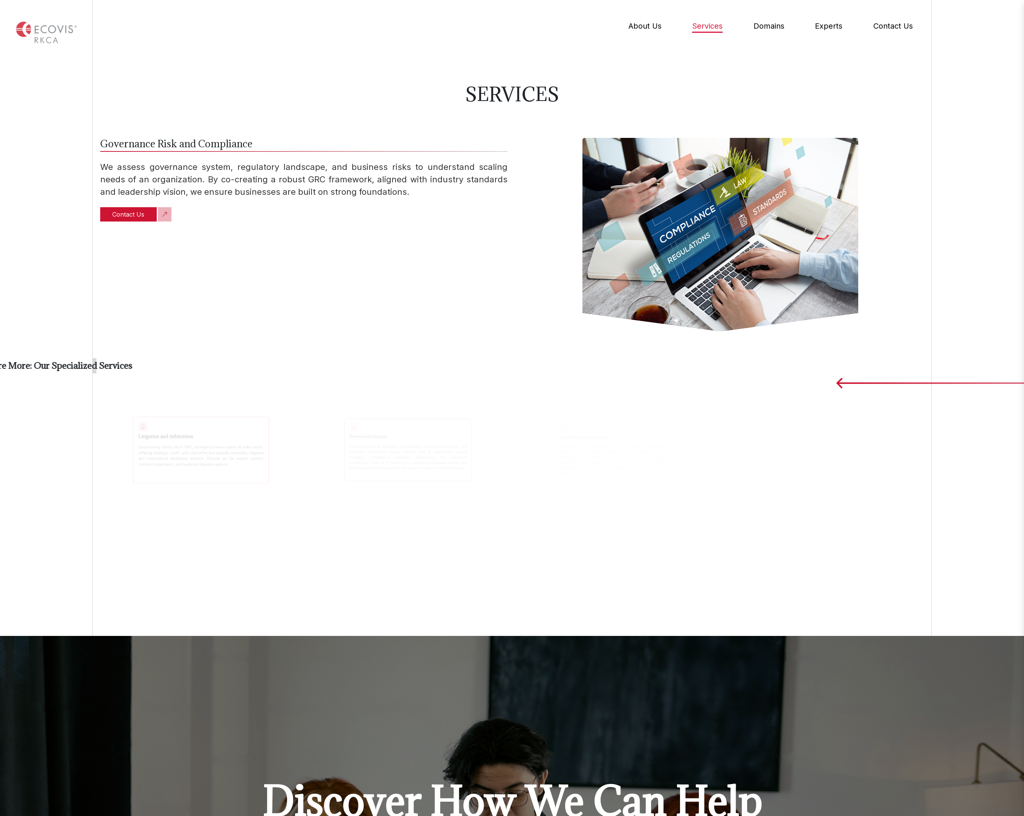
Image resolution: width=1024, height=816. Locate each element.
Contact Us (128, 214)
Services (707, 27)
